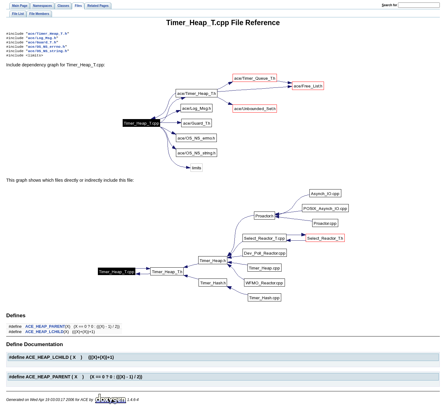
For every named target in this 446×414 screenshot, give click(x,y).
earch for (389, 5)
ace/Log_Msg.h (42, 39)
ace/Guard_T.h (42, 44)
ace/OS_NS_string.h (47, 53)
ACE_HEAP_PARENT (45, 330)
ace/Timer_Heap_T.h (47, 34)
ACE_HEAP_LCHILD (44, 335)
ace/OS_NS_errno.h (46, 49)
